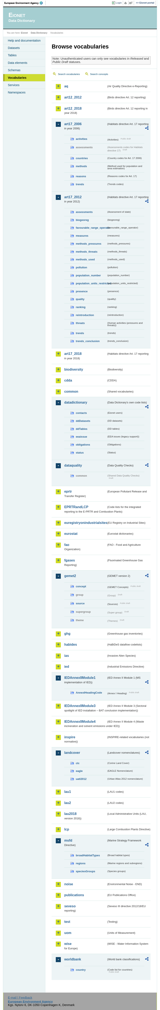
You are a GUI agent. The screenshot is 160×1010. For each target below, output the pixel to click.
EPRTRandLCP (76, 507)
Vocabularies (17, 77)
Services (13, 85)
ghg (67, 633)
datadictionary (75, 402)
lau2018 (70, 814)
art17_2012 (73, 197)
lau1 (67, 792)
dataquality (73, 465)
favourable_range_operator (91, 227)
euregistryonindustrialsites (85, 523)
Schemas (14, 70)
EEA (25, 3)
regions (80, 863)
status (80, 452)
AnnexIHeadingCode (89, 692)
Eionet (24, 32)
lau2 (67, 803)
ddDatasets (83, 420)
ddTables (81, 428)
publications (74, 895)
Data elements (17, 62)
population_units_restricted (91, 283)
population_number (88, 275)
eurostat (70, 533)
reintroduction (85, 315)
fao (66, 545)
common (71, 391)
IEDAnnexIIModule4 (79, 721)
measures (82, 235)
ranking (80, 307)
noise (68, 884)
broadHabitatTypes (88, 855)
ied (66, 666)
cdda (68, 380)
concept (81, 586)
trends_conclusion (88, 341)
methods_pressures (88, 243)
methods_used (85, 259)
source (80, 603)
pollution (81, 267)
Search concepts (99, 74)
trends (80, 184)
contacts (81, 412)
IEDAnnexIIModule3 (79, 706)
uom (67, 933)
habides (70, 644)
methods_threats (86, 251)
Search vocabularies (69, 74)
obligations (83, 444)
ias (66, 655)
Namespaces (16, 92)
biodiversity (73, 369)
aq (66, 86)
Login (119, 2)
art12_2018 (73, 108)
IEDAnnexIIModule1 (79, 677)
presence (81, 291)
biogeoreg (82, 220)
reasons (81, 176)
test (67, 921)
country (81, 969)
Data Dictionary (39, 32)
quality (80, 299)
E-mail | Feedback (20, 997)
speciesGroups (85, 871)
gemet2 (70, 576)
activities (81, 138)
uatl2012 (81, 778)
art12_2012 (73, 97)
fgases (69, 560)
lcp (66, 829)
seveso (69, 906)
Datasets (14, 48)
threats (80, 323)
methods (81, 166)
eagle (79, 771)
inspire (69, 737)
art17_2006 (73, 124)
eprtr (68, 491)
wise (68, 944)
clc (77, 763)
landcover (72, 752)
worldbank (72, 959)
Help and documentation (24, 40)
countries (82, 158)
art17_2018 (73, 353)
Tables (12, 55)
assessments (84, 212)
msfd (68, 840)
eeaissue (81, 436)
